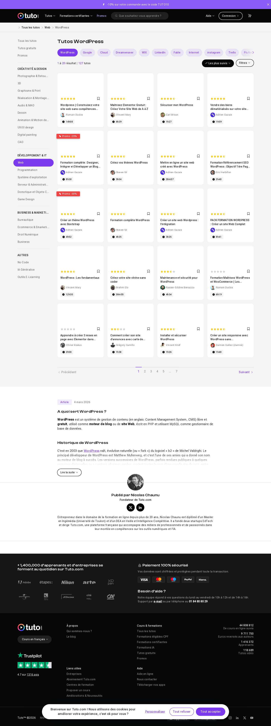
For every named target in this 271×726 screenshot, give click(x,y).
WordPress (67, 52)
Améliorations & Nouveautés (85, 695)
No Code (23, 262)
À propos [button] (72, 625)
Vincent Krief (173, 345)
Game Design (26, 199)
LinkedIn (160, 52)
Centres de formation (80, 684)
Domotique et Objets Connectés (34, 191)
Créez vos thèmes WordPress (129, 162)
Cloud (104, 52)
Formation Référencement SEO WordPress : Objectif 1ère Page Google (230, 166)
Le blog (71, 636)
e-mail (158, 601)
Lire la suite (69, 472)
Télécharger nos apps (151, 684)
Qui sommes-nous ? (79, 631)
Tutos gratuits (27, 48)
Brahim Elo (122, 287)
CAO (21, 142)
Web (47, 27)
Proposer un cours (78, 690)
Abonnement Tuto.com (81, 679)
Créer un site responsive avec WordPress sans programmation (229, 339)
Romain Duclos (74, 114)
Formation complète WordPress (130, 220)
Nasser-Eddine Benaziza (180, 287)
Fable (177, 52)
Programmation (27, 169)
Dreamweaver (125, 52)
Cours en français (35, 639)
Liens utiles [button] (74, 668)
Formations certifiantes (152, 642)
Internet (194, 52)
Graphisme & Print (29, 90)
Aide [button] (140, 668)
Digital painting (27, 134)
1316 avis (33, 674)
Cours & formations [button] (149, 625)
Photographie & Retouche (34, 76)
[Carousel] (155, 52)
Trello (232, 52)
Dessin (22, 112)
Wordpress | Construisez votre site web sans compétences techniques (79, 108)
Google (87, 52)
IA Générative (26, 269)
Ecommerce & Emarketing (34, 227)
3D (19, 83)
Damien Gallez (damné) (229, 345)
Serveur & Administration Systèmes (34, 184)
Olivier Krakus (73, 345)
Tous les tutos (30, 27)
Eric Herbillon (223, 172)
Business (24, 241)
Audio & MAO (26, 105)
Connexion (230, 15)
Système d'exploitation (32, 177)
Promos (101, 15)
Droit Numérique (28, 234)
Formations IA (146, 647)
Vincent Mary (123, 114)
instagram (213, 52)
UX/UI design (26, 127)
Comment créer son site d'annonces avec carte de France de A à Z (126, 339)
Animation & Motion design (34, 120)
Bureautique (25, 219)
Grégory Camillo (125, 345)
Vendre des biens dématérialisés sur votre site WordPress (228, 108)
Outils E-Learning (29, 277)
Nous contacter (147, 679)
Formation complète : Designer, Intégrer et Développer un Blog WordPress (79, 166)
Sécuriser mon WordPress (176, 105)
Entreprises (74, 673)
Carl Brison (172, 114)
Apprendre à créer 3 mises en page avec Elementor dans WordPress (78, 339)
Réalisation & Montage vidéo (34, 98)
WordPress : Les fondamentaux (80, 277)
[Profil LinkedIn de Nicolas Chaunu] (140, 507)
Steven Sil (121, 172)
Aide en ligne (145, 673)
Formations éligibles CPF (152, 636)
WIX (144, 52)
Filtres (245, 62)
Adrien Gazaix (224, 114)
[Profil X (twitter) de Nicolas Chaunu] (131, 507)
